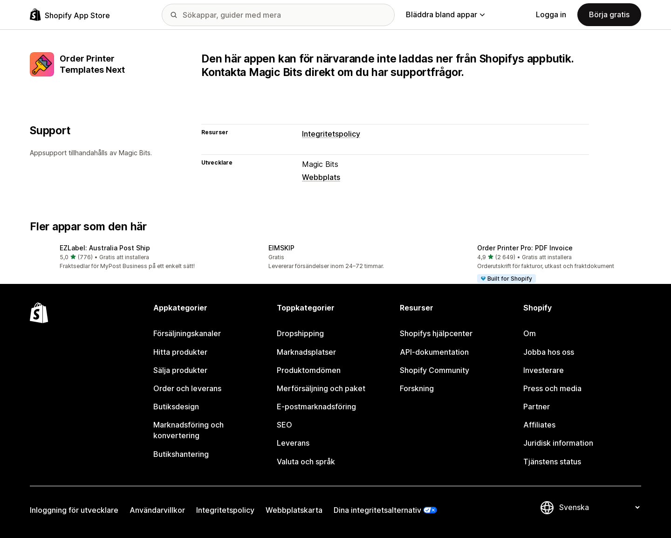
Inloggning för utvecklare (74, 510)
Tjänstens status (552, 461)
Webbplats (321, 177)
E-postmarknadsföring (316, 406)
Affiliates (539, 424)
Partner (536, 406)
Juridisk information (558, 443)
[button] (127, 257)
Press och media (552, 388)
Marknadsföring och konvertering (188, 430)
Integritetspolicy (331, 133)
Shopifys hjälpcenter (436, 333)
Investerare (543, 370)
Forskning (417, 388)
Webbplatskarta (294, 510)
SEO (284, 424)
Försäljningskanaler (187, 333)
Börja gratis (609, 14)
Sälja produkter (180, 370)
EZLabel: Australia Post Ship (105, 248)
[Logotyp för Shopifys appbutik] (70, 14)
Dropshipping (300, 333)
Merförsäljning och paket (321, 388)
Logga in (551, 14)
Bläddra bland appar (445, 14)
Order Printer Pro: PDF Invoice (525, 248)
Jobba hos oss (548, 352)
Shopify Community (434, 370)
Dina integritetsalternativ (377, 510)
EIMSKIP (281, 248)
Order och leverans (187, 388)
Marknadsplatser (306, 352)
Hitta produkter (180, 352)
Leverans (293, 443)
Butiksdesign (176, 406)
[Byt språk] (599, 508)
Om (529, 333)
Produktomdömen (309, 370)
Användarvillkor (157, 510)
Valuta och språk (306, 461)
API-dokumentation (434, 352)
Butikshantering (181, 454)
